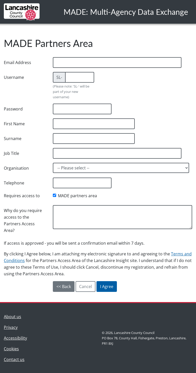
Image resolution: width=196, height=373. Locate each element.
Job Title (11, 153)
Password (13, 109)
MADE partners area (77, 195)
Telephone (14, 183)
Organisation (16, 168)
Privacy (11, 327)
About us (15, 316)
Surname (12, 138)
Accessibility (15, 338)
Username (14, 77)
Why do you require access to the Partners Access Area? (23, 220)
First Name (14, 124)
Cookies (11, 349)
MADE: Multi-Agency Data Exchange (126, 11)
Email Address (17, 62)
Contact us (15, 359)
